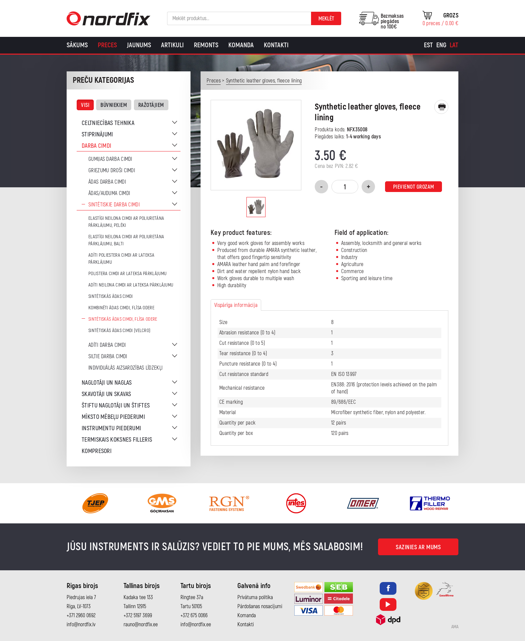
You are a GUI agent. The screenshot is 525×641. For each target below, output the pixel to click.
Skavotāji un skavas (106, 394)
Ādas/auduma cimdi (109, 193)
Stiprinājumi (97, 134)
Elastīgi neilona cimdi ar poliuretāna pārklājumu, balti (126, 240)
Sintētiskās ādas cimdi (110, 296)
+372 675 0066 (194, 615)
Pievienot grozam (413, 187)
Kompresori (96, 451)
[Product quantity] (344, 186)
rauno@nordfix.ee (141, 624)
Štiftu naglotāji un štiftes (116, 405)
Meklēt (326, 18)
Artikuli (172, 45)
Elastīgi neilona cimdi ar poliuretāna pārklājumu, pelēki (126, 221)
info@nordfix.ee (195, 624)
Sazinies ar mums (418, 547)
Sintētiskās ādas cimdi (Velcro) (119, 330)
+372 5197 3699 (138, 615)
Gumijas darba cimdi (110, 159)
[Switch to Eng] (441, 45)
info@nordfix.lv (81, 624)
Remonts (206, 45)
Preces (107, 45)
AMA (454, 627)
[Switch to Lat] (454, 45)
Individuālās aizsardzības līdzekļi (125, 368)
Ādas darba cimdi (107, 182)
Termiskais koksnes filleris (117, 440)
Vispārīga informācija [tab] (235, 305)
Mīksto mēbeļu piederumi (113, 417)
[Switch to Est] (428, 45)
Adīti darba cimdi (107, 345)
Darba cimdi (96, 146)
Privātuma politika (255, 597)
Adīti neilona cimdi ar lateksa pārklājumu (130, 285)
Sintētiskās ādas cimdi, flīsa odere (122, 319)
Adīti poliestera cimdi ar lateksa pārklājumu (121, 258)
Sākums (77, 45)
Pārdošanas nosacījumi (259, 606)
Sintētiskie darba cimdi (114, 204)
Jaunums (139, 45)
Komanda (241, 45)
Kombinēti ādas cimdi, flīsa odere (121, 308)
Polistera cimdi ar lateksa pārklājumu (127, 273)
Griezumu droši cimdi (111, 170)
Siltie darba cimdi (107, 356)
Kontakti (276, 45)
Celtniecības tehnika (108, 123)
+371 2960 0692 (81, 615)
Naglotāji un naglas (107, 383)
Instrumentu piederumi (111, 428)
